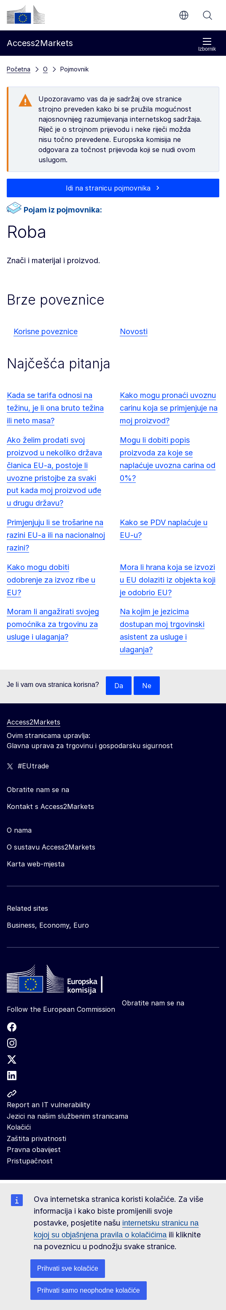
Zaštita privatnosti (36, 1138)
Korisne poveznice (45, 331)
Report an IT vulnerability (48, 1104)
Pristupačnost (30, 1161)
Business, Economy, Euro (48, 925)
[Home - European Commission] (68, 980)
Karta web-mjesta (36, 864)
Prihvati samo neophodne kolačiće (88, 1290)
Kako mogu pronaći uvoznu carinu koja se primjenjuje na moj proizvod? (169, 408)
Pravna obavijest (34, 1149)
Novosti (134, 331)
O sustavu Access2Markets (51, 847)
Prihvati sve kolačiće (67, 1268)
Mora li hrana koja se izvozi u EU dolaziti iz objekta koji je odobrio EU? (167, 580)
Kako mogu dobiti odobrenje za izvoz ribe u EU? (51, 580)
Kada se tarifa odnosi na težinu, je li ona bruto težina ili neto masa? (55, 408)
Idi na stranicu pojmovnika (108, 188)
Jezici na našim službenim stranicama (67, 1116)
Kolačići (19, 1127)
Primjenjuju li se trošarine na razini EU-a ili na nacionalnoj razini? (56, 535)
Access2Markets (33, 722)
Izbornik (207, 44)
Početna (18, 69)
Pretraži (207, 15)
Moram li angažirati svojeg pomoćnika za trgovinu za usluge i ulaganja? (53, 624)
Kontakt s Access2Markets (50, 806)
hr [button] (184, 15)
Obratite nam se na (153, 1003)
